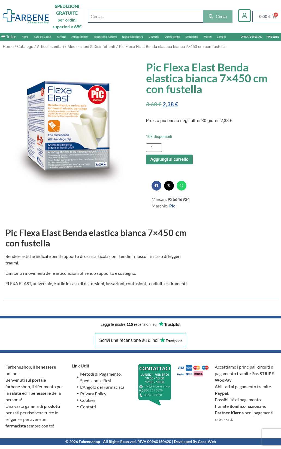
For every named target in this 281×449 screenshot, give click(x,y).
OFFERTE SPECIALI (251, 36)
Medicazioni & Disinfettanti (91, 46)
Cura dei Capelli (42, 36)
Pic (172, 205)
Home (25, 36)
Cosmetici (154, 36)
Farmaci (61, 36)
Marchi (207, 36)
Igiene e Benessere (132, 36)
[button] (156, 186)
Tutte (8, 36)
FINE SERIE (273, 36)
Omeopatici (192, 36)
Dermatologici (172, 36)
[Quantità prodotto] (154, 147)
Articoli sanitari (79, 36)
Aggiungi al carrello (169, 159)
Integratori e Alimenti (105, 36)
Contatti (221, 36)
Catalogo (25, 46)
